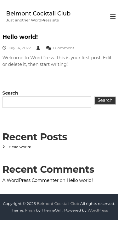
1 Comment (63, 47)
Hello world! (20, 36)
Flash (30, 210)
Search (10, 93)
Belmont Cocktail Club (38, 13)
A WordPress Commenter (31, 180)
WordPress (97, 210)
